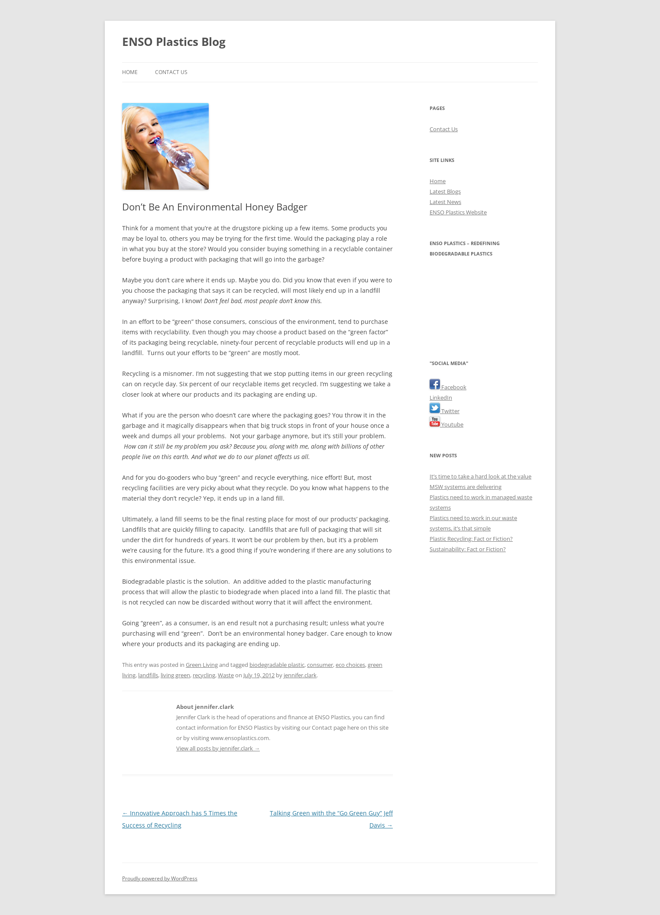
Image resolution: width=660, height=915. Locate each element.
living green (175, 675)
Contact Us (171, 72)
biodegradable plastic (276, 665)
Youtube (446, 424)
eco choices (350, 665)
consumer (320, 665)
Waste (226, 675)
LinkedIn (441, 397)
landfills (148, 675)
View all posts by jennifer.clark (218, 748)
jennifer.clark (300, 675)
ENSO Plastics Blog (174, 41)
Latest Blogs (445, 191)
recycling (204, 675)
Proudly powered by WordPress (159, 878)
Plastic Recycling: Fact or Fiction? (471, 539)
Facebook (448, 387)
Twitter (444, 411)
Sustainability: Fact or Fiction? (468, 549)
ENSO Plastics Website (458, 212)
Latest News (445, 202)
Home (130, 72)
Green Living (202, 665)
